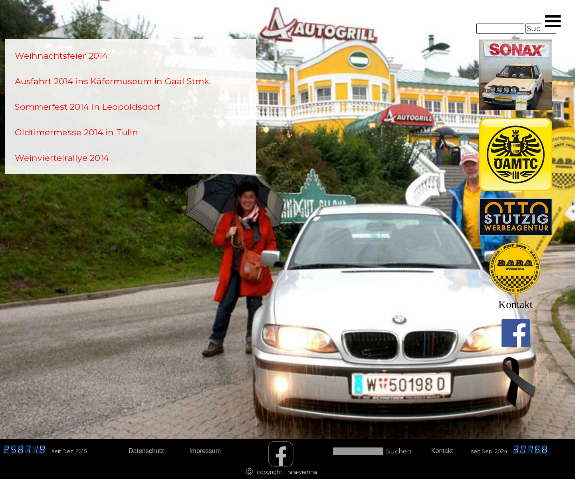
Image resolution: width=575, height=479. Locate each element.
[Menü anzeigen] (553, 21)
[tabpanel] (130, 106)
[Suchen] (500, 29)
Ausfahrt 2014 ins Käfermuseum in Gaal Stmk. (113, 81)
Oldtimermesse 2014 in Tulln (76, 132)
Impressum (205, 450)
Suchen (398, 451)
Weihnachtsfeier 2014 (61, 55)
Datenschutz (146, 450)
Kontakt (515, 305)
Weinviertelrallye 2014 (62, 157)
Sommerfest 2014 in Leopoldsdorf (87, 106)
